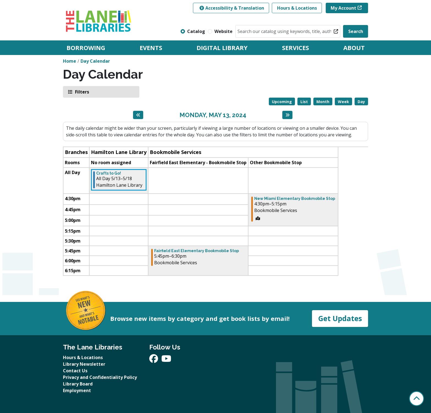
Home (69, 61)
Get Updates (340, 318)
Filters (82, 92)
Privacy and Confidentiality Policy (100, 377)
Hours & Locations (297, 8)
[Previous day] (138, 115)
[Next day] (287, 115)
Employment (77, 390)
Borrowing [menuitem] (86, 47)
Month (322, 101)
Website (223, 31)
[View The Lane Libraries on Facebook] (154, 360)
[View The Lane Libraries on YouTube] (166, 360)
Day (361, 101)
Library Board (78, 384)
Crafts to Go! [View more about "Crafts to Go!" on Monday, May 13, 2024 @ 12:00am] (108, 173)
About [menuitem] (354, 47)
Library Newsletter (84, 364)
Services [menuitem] (295, 47)
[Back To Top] (416, 398)
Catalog (196, 31)
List (304, 101)
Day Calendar (95, 61)
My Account (343, 8)
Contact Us (75, 371)
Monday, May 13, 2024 (212, 115)
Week (343, 101)
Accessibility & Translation (232, 8)
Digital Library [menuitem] (222, 47)
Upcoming (282, 101)
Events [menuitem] (151, 47)
